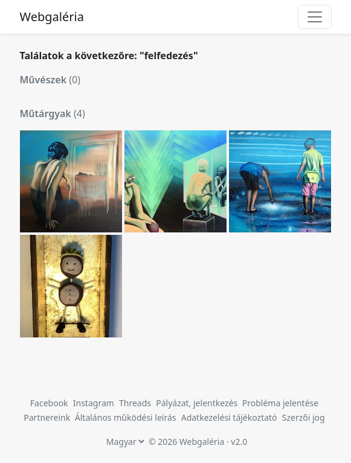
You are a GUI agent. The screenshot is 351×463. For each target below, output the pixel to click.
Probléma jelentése (280, 403)
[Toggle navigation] (315, 17)
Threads (135, 403)
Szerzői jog (303, 417)
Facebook (49, 403)
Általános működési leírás (125, 417)
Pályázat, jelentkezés (198, 403)
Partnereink (48, 417)
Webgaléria (52, 16)
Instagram (93, 403)
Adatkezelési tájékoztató (229, 417)
